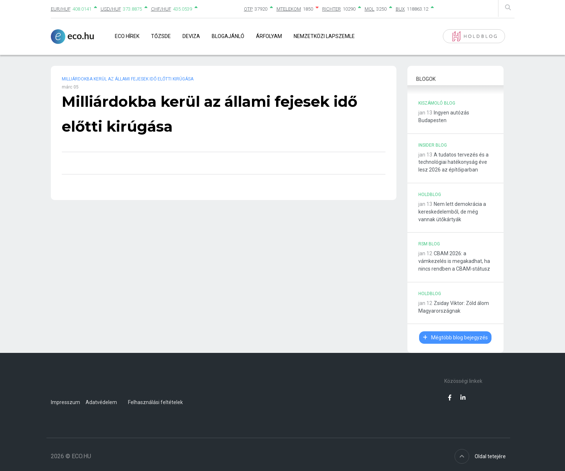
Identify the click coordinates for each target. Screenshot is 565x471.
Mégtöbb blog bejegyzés (455, 337)
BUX (400, 9)
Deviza (191, 36)
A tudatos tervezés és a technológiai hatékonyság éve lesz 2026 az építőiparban (453, 162)
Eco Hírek (127, 36)
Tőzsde (161, 36)
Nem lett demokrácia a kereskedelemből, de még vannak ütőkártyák (452, 211)
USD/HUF (111, 9)
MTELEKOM (288, 9)
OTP (248, 9)
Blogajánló (228, 36)
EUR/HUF (61, 9)
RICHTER (331, 9)
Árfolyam (269, 36)
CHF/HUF (161, 9)
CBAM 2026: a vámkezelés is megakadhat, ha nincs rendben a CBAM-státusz (454, 261)
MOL (369, 9)
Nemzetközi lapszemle (324, 36)
